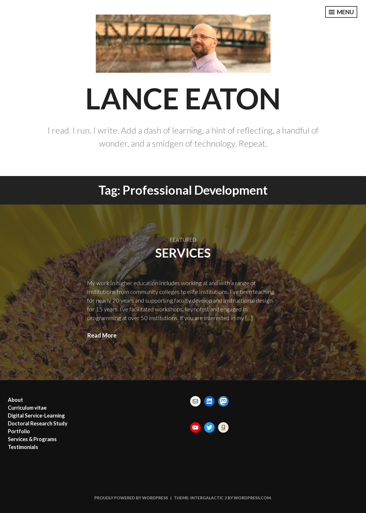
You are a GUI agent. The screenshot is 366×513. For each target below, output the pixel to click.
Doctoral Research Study (38, 423)
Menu (341, 11)
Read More (101, 335)
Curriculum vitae (27, 407)
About (15, 400)
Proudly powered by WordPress (131, 497)
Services (183, 253)
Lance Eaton (183, 98)
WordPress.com (252, 497)
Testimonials (23, 447)
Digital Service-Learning (36, 415)
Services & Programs (32, 439)
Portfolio (19, 431)
